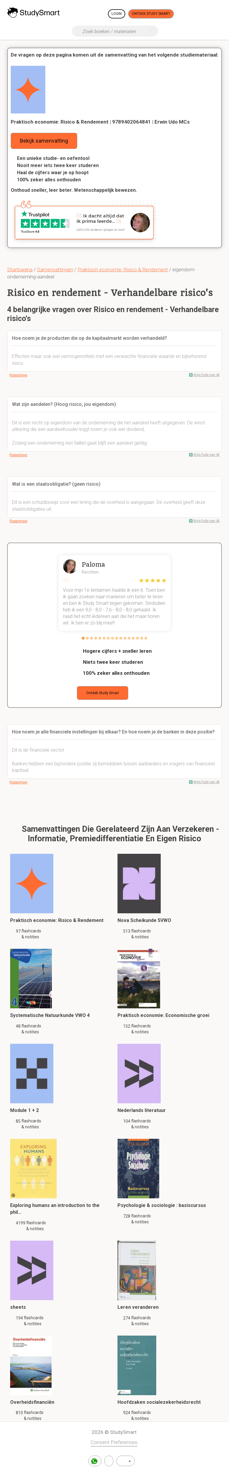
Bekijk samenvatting (44, 141)
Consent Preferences (114, 1442)
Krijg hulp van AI (206, 375)
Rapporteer (18, 375)
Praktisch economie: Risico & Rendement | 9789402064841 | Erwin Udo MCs (100, 122)
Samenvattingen (55, 269)
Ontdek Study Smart (151, 14)
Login (117, 14)
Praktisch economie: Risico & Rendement (123, 269)
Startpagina (20, 269)
